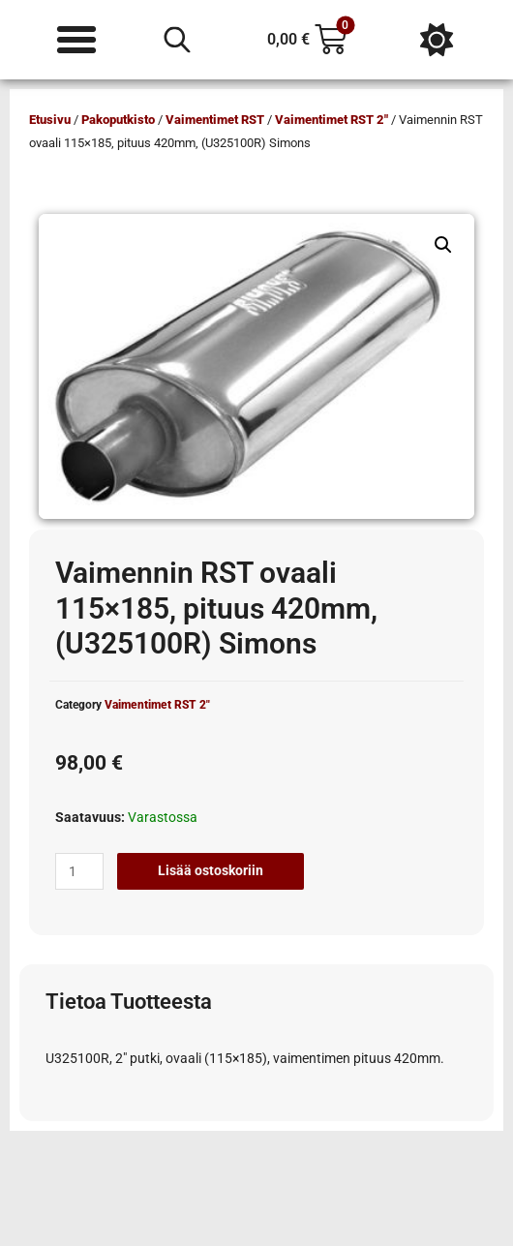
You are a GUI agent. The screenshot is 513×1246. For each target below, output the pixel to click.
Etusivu (50, 119)
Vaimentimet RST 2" (331, 119)
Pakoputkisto (118, 119)
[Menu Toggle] (76, 39)
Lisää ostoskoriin (210, 870)
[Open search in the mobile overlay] (177, 39)
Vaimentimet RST (215, 119)
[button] (443, 245)
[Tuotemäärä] (79, 871)
